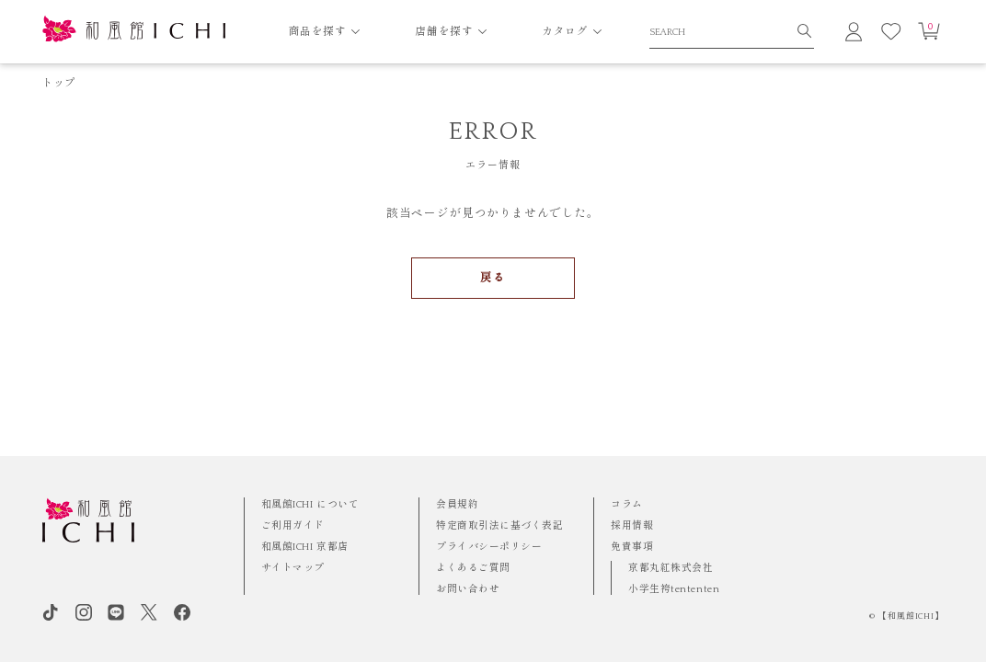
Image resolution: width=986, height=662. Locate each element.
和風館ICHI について (310, 504)
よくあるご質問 (473, 568)
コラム (627, 504)
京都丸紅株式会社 (670, 568)
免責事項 (632, 547)
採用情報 (632, 525)
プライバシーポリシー (489, 547)
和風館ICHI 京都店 (305, 547)
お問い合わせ (467, 589)
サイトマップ (293, 568)
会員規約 (457, 504)
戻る (492, 277)
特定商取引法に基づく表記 (499, 525)
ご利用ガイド (293, 525)
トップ (59, 83)
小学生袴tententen (673, 589)
